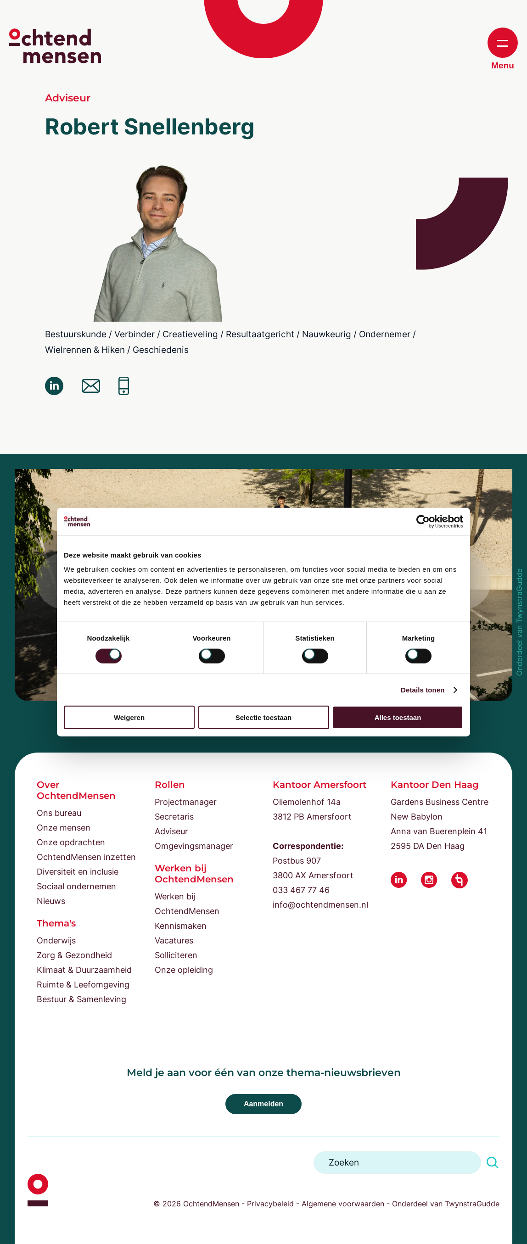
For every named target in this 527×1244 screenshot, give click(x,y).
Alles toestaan (398, 717)
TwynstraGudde (472, 1203)
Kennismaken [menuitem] (181, 926)
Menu (503, 49)
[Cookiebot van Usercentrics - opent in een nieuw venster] (423, 521)
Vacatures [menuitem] (174, 940)
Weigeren (129, 717)
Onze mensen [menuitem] (63, 827)
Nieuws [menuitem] (51, 901)
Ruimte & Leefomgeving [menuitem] (83, 984)
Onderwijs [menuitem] (56, 940)
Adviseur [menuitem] (171, 831)
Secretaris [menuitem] (174, 816)
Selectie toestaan (263, 717)
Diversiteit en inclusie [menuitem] (77, 871)
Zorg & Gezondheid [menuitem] (74, 955)
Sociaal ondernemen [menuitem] (76, 886)
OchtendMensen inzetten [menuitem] (86, 857)
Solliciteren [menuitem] (176, 955)
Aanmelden (263, 1104)
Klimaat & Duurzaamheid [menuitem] (84, 970)
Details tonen (422, 689)
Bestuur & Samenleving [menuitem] (81, 999)
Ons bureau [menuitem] (59, 813)
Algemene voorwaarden (343, 1203)
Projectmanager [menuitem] (186, 802)
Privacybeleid (270, 1203)
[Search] (397, 1162)
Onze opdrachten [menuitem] (71, 842)
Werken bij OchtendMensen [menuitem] (187, 904)
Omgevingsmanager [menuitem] (194, 846)
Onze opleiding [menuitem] (184, 970)
